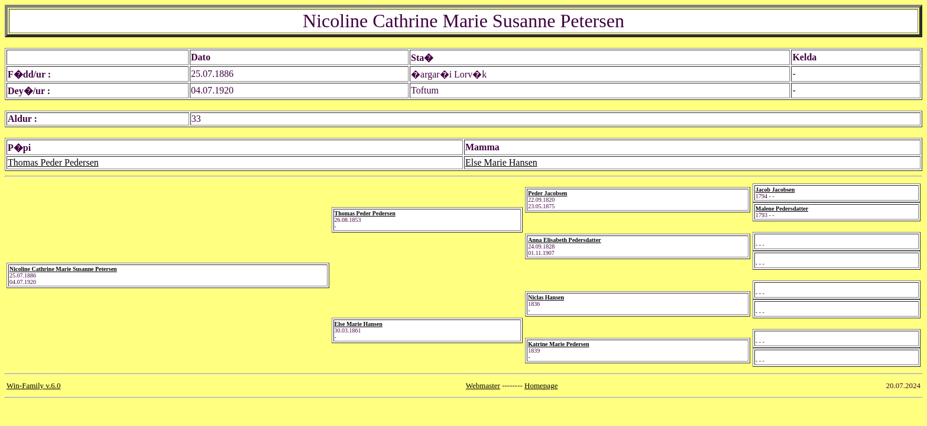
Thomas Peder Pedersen (53, 162)
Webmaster (483, 385)
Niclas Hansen (546, 297)
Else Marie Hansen (501, 162)
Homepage (541, 385)
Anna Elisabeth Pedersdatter (564, 240)
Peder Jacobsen (547, 193)
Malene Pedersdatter (782, 208)
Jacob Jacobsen (775, 189)
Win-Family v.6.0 (33, 385)
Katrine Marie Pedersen (558, 344)
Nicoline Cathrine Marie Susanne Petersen (63, 269)
